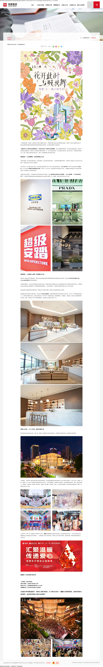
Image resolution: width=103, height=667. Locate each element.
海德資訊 (9, 37)
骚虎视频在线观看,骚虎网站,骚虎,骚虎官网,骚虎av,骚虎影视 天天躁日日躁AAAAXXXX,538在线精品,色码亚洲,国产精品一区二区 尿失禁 (29, 0)
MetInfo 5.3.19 (81, 662)
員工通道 (48, 662)
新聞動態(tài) (86, 37)
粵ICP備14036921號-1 (39, 662)
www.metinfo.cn (96, 662)
